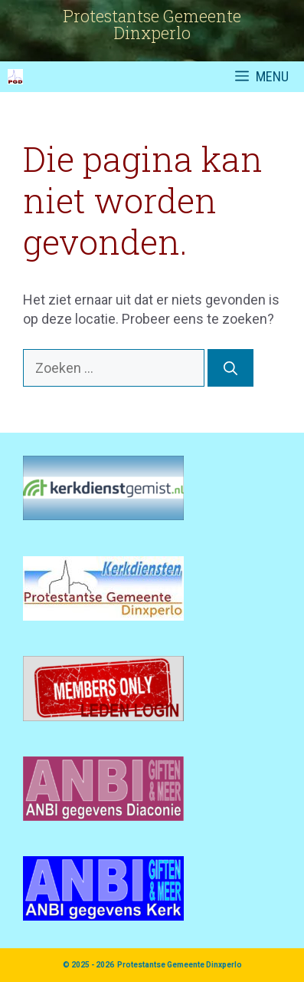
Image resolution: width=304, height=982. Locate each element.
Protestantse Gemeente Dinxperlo (179, 965)
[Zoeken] (230, 368)
